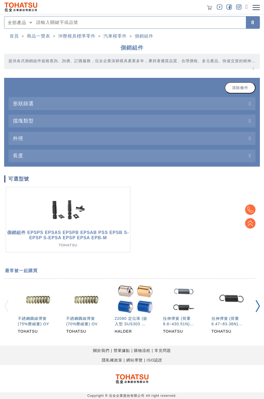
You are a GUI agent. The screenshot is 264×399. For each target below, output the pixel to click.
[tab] (132, 103)
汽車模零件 (115, 36)
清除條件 (240, 88)
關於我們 (101, 350)
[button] (258, 306)
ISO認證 (154, 360)
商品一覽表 (38, 36)
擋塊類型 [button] (23, 121)
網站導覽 (134, 360)
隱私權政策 (112, 360)
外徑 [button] (18, 138)
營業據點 (122, 350)
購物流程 (142, 350)
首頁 (14, 36)
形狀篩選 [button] (23, 103)
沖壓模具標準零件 (77, 36)
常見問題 (163, 350)
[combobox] (139, 22)
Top (250, 223)
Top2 (250, 209)
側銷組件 (144, 36)
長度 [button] (18, 155)
